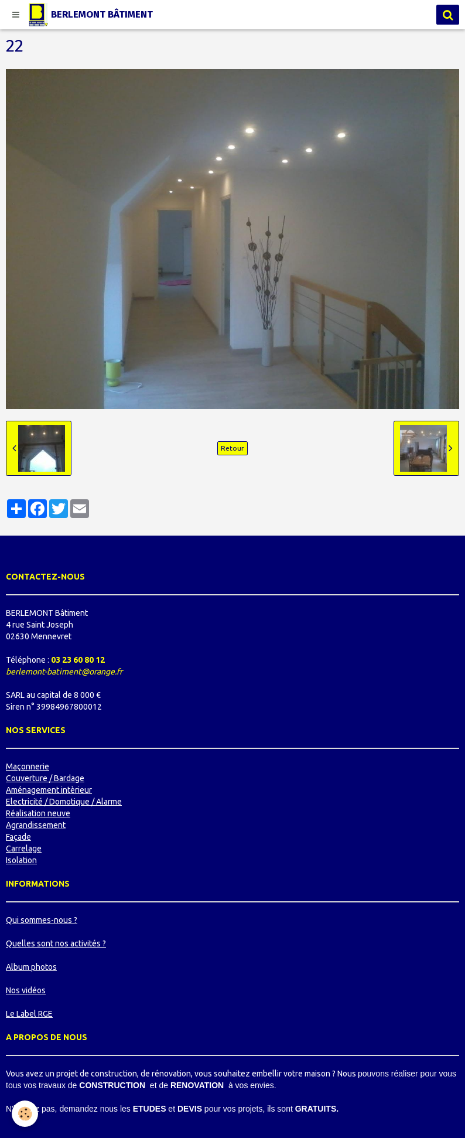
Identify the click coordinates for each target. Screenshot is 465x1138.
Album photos (31, 967)
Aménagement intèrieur (49, 790)
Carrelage (24, 848)
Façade (18, 836)
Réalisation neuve (38, 813)
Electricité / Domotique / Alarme (64, 801)
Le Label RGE (29, 1013)
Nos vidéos (26, 990)
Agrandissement (36, 825)
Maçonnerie (27, 766)
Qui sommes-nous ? (41, 920)
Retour (232, 448)
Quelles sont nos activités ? (56, 943)
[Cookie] (25, 1113)
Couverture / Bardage (45, 778)
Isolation (21, 860)
